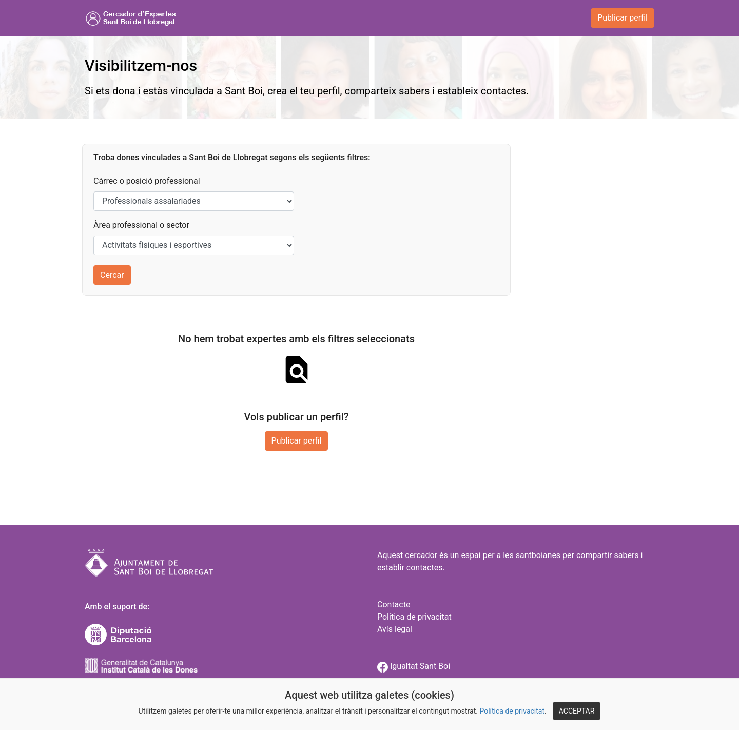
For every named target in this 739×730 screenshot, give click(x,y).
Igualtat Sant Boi (413, 666)
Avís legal (394, 629)
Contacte (393, 604)
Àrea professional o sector (141, 225)
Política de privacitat (511, 711)
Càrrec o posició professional (146, 181)
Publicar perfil (622, 18)
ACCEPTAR (577, 711)
